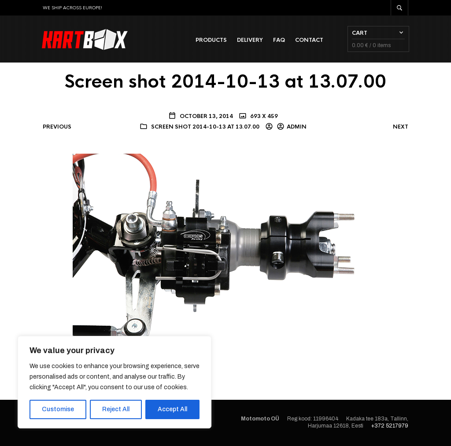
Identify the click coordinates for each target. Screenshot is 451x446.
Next (400, 127)
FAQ (278, 40)
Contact (308, 40)
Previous (57, 127)
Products (210, 40)
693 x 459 (263, 116)
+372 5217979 (389, 427)
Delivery (249, 40)
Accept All (172, 409)
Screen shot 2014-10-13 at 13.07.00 (205, 127)
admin (297, 127)
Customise (58, 409)
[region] (114, 382)
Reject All (115, 409)
